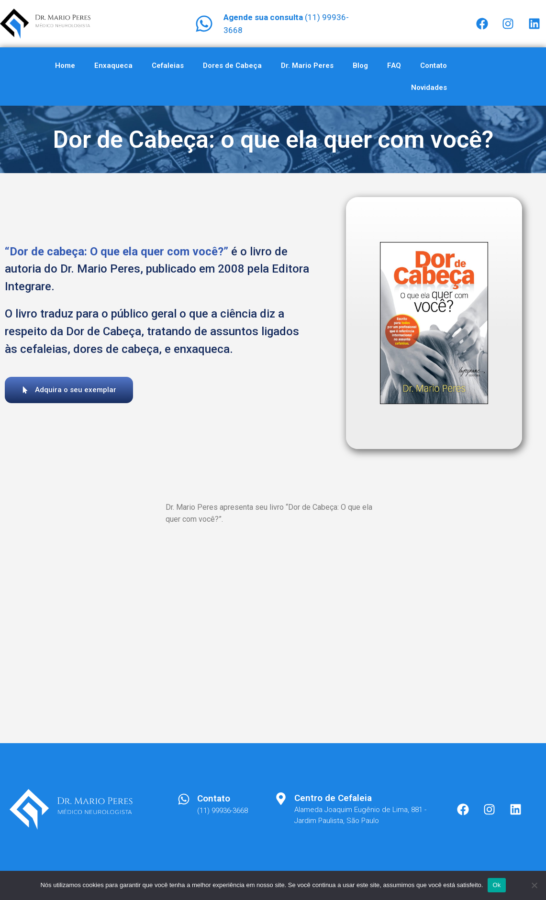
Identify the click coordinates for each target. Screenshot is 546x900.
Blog (360, 65)
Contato (433, 65)
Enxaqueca (113, 65)
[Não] (534, 885)
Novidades (429, 87)
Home (65, 65)
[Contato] (184, 799)
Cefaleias (168, 65)
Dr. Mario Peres (307, 65)
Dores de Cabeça (232, 65)
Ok (496, 885)
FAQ (394, 65)
